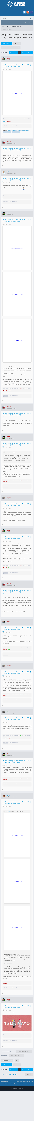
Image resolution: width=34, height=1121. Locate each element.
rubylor (8, 795)
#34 (3, 223)
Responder (6, 43)
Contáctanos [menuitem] (21, 1083)
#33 (3, 181)
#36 (3, 446)
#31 (3, 68)
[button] (10, 52)
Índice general (4, 1081)
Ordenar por (12, 1055)
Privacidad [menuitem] (13, 1083)
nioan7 (4, 121)
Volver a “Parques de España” (10, 1074)
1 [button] (13, 52)
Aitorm (9, 390)
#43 (3, 763)
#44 (3, 805)
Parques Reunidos (6, 132)
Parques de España (16, 132)
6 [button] (28, 52)
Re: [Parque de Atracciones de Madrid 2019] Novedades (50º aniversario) (16, 65)
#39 (3, 593)
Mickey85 (9, 121)
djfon (9, 567)
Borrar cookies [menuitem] (29, 1083)
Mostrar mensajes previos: (16, 1051)
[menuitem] (25, 22)
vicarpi (8, 58)
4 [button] (22, 52)
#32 (3, 151)
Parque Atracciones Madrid (23, 130)
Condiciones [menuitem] (6, 1083)
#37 (3, 507)
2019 (9, 130)
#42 (3, 721)
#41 (3, 675)
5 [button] (25, 52)
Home (30, 22)
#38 (3, 540)
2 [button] (16, 52)
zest (8, 171)
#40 (3, 631)
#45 (3, 1009)
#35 (3, 416)
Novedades (14, 130)
